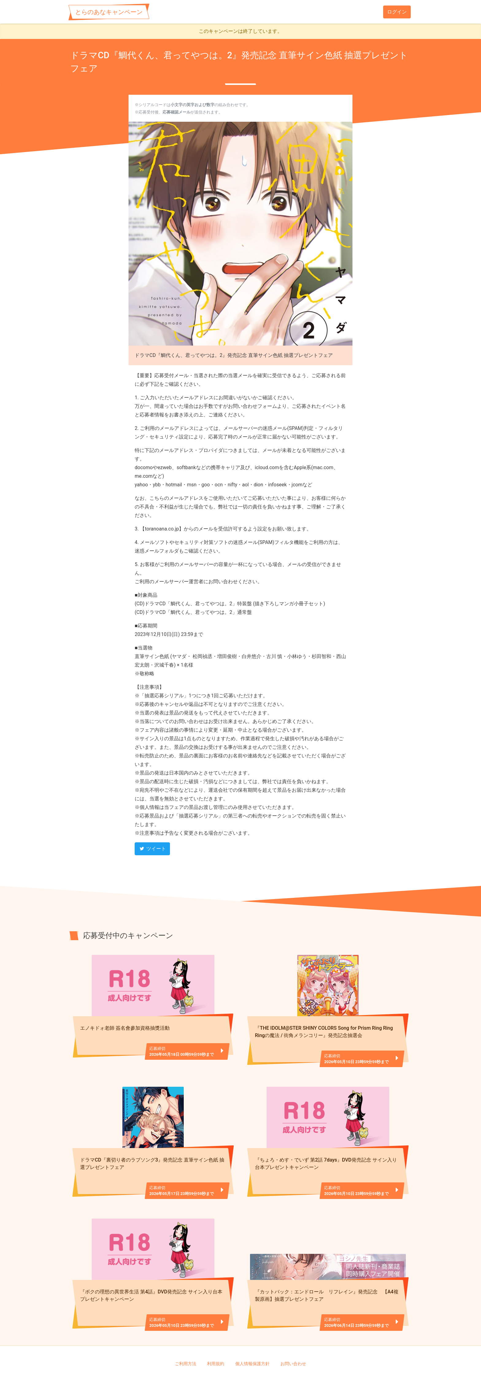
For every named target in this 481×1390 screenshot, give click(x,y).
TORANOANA (243, 1374)
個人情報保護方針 (252, 1343)
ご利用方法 (185, 1343)
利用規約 (215, 1343)
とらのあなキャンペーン (109, 12)
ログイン (397, 12)
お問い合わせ (293, 1343)
